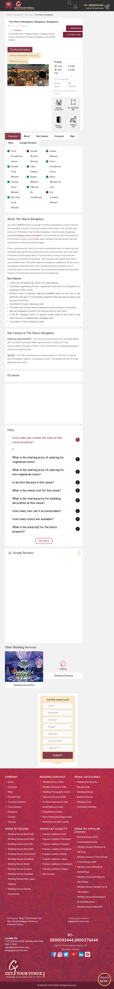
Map (72, 136)
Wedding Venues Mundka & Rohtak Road (89, 869)
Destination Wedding (86, 807)
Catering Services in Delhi (54, 797)
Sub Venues (42, 136)
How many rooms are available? (32, 519)
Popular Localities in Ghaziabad (57, 849)
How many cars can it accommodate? (36, 511)
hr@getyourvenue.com (78, 921)
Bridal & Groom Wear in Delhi (56, 822)
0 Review (16, 30)
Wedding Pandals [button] (85, 792)
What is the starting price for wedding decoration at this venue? (36, 501)
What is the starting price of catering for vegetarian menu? (38, 460)
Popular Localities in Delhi (54, 834)
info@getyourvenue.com (16, 950)
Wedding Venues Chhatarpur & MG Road (91, 849)
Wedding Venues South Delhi (21, 839)
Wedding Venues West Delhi (21, 849)
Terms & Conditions (17, 802)
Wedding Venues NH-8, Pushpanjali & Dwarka (87, 839)
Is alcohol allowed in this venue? (33, 482)
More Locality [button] (49, 874)
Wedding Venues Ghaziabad (21, 859)
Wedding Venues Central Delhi (22, 854)
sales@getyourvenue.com (17, 947)
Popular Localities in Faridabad (57, 839)
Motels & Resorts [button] (85, 797)
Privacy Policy (14, 797)
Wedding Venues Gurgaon (20, 869)
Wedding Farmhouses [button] (87, 782)
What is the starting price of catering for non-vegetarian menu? (38, 472)
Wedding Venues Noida (18, 864)
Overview (13, 136)
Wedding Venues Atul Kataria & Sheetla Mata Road (91, 899)
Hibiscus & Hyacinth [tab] (24, 55)
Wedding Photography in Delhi (56, 792)
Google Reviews (28, 142)
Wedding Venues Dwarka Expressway (19, 891)
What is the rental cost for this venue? (36, 490)
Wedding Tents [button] (84, 802)
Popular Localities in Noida (55, 854)
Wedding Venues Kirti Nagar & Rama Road (90, 879)
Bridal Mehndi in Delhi (52, 812)
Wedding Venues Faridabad (20, 874)
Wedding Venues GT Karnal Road (92, 857)
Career (20, 924)
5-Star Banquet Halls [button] (86, 862)
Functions (32, 921)
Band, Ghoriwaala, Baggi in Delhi (57, 817)
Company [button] (12, 787)
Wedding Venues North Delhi (21, 834)
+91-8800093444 (93, 5)
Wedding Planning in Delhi (54, 787)
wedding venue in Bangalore (29, 235)
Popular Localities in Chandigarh (57, 864)
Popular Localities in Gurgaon (56, 844)
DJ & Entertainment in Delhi (55, 802)
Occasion (59, 136)
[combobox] (58, 727)
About (27, 136)
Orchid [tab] (18, 61)
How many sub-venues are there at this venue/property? (37, 440)
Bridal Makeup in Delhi (53, 807)
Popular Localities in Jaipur (55, 859)
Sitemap (12, 822)
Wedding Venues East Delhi (20, 844)
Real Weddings (20, 921)
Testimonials (31, 918)
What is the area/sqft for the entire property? (34, 529)
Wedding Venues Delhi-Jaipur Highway (21, 881)
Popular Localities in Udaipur (56, 869)
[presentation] (13, 74)
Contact (11, 817)
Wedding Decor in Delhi (53, 782)
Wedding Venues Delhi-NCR (89, 907)
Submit (58, 755)
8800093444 (74, 28)
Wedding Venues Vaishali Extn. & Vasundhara (92, 889)
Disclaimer (13, 812)
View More (43, 540)
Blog (21, 918)
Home (10, 782)
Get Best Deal (73, 35)
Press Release (14, 807)
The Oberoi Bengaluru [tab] (20, 49)
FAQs (10, 142)
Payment (11, 924)
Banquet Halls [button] (83, 787)
